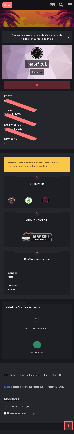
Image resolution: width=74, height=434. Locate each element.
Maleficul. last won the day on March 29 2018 (33, 162)
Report (34, 413)
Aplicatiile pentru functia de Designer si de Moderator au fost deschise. (37, 37)
